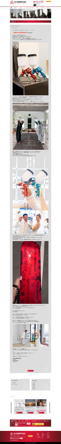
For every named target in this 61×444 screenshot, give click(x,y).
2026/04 (34, 382)
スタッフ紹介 (26, 7)
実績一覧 (48, 7)
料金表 (21, 7)
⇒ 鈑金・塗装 (25, 19)
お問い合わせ (48, 1)
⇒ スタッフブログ (15, 384)
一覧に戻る (30, 370)
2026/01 (34, 387)
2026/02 (34, 385)
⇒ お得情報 (14, 382)
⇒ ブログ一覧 (16, 19)
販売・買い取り (31, 7)
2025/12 (34, 388)
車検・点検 (43, 7)
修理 (37, 7)
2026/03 (34, 384)
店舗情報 (15, 7)
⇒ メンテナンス (45, 19)
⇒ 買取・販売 (35, 19)
